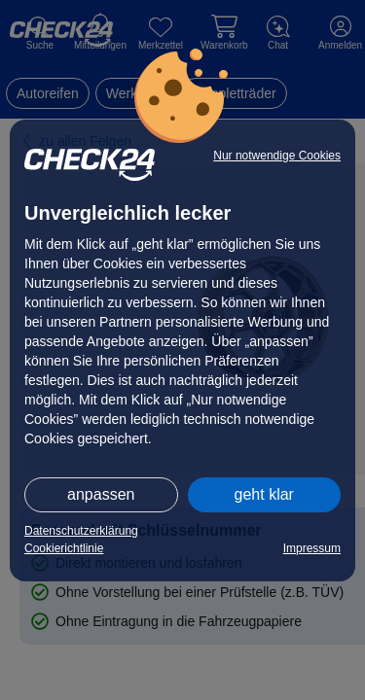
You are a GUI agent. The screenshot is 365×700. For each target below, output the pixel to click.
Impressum (312, 548)
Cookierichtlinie (63, 548)
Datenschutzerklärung (81, 531)
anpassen (100, 494)
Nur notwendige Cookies (277, 155)
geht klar (264, 494)
